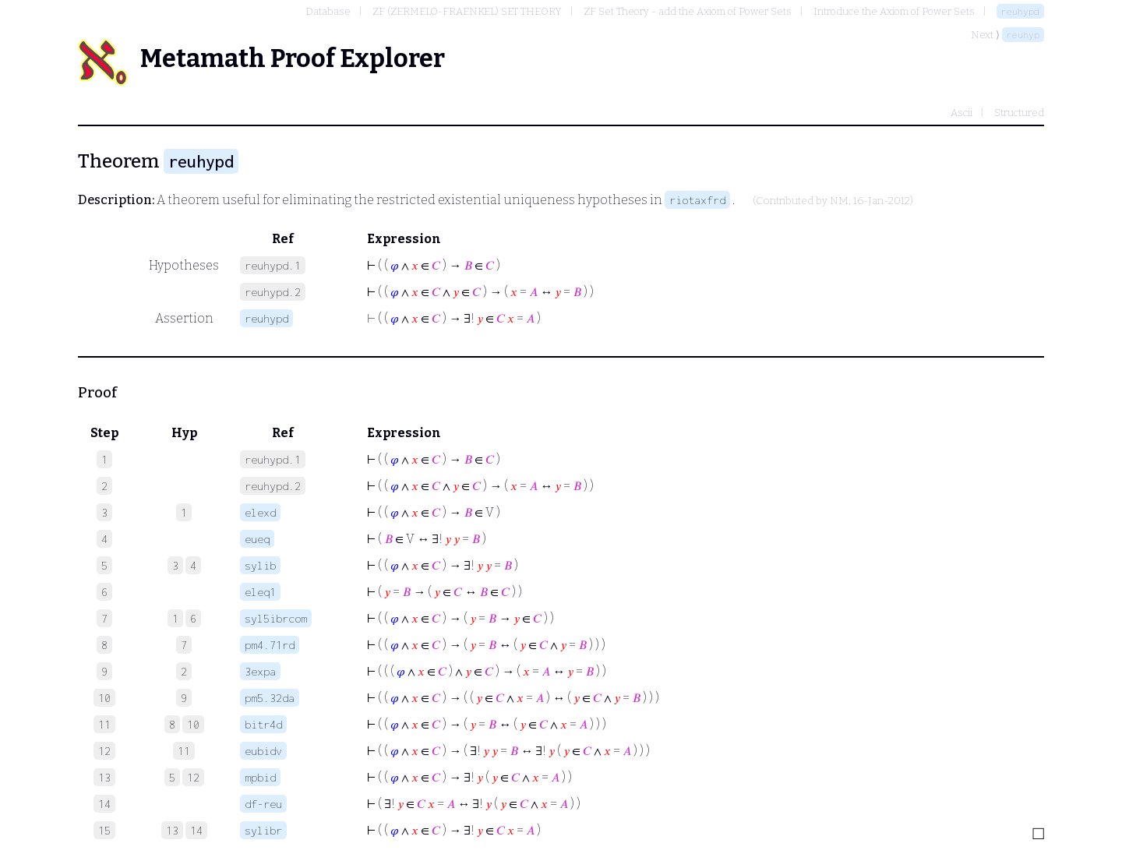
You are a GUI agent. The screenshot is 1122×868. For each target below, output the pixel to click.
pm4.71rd (270, 644)
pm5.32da (270, 697)
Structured (1019, 112)
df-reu (263, 803)
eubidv (263, 750)
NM (839, 201)
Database (328, 11)
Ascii (961, 112)
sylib (260, 565)
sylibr (263, 830)
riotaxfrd (697, 199)
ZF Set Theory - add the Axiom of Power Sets (688, 11)
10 (193, 724)
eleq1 (260, 591)
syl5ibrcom (276, 618)
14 (196, 830)
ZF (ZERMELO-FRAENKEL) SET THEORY (467, 11)
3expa (260, 671)
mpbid (260, 777)
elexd (260, 512)
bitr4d (263, 724)
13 (172, 830)
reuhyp (1023, 35)
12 (193, 777)
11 (184, 750)
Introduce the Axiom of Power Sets (894, 11)
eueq (257, 538)
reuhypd (1020, 11)
